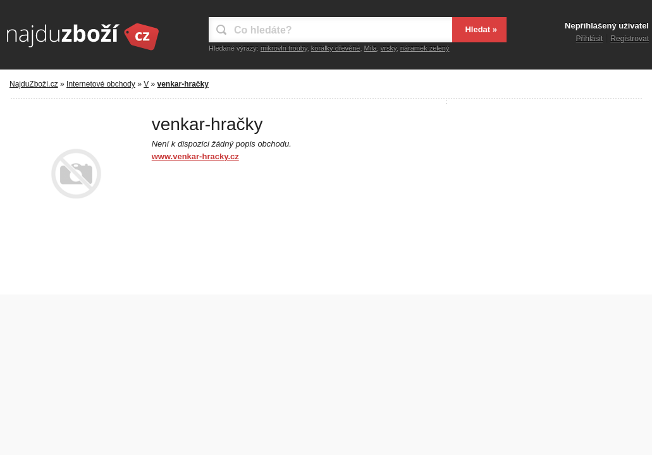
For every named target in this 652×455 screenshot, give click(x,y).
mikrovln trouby (284, 48)
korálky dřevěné (335, 48)
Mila (370, 48)
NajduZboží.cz (33, 84)
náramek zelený (425, 48)
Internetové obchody (100, 84)
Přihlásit (589, 38)
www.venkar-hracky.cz (195, 156)
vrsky (389, 48)
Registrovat (629, 38)
